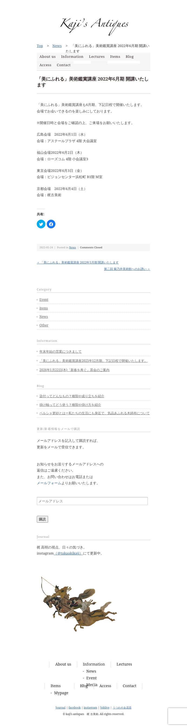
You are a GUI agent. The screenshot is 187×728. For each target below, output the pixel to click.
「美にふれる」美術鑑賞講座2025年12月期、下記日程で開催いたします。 (93, 360)
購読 (42, 519)
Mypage (61, 692)
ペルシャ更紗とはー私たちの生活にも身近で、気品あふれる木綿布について (94, 413)
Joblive (104, 707)
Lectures (97, 56)
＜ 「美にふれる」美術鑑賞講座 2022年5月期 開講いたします (78, 262)
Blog (130, 56)
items (43, 308)
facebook (75, 707)
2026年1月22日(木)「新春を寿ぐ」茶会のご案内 (74, 370)
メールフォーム (49, 482)
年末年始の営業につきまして (60, 351)
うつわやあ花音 (122, 707)
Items (115, 56)
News (57, 45)
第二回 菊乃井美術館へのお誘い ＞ (127, 269)
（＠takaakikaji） (68, 553)
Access (45, 64)
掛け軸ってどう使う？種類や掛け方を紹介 (70, 404)
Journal (60, 707)
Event (43, 299)
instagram (90, 707)
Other (43, 325)
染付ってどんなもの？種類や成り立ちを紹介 (71, 396)
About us (47, 56)
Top (40, 45)
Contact (64, 64)
